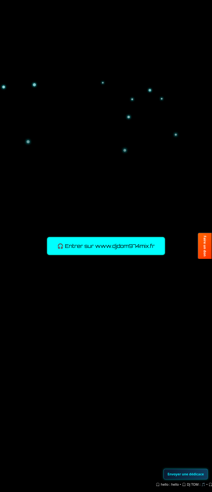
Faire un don (205, 245)
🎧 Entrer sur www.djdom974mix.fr (106, 246)
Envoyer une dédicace (186, 474)
